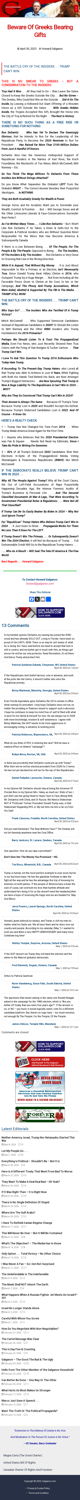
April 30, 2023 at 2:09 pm (66, 693)
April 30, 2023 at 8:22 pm (66, 864)
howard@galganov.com (40, 583)
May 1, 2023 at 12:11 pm (66, 1027)
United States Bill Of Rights (19, 1462)
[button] (76, 8)
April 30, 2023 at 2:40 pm (66, 734)
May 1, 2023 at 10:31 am (66, 990)
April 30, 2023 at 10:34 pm (65, 913)
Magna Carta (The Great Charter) (22, 1455)
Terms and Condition (38, 1493)
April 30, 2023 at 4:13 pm (66, 781)
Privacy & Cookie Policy (39, 1488)
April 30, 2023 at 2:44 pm (66, 753)
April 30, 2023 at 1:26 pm (66, 668)
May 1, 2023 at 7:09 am (67, 968)
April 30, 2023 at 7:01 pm (66, 843)
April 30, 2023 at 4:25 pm (66, 821)
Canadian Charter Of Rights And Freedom (27, 1469)
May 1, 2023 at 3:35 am (67, 946)
